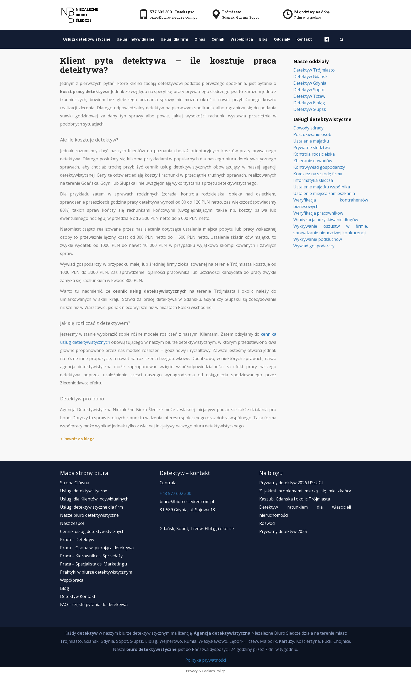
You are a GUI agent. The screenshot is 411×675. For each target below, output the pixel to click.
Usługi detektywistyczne (86, 39)
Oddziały (282, 39)
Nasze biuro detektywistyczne (89, 515)
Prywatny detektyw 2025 (283, 531)
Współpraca (242, 39)
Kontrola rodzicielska (314, 154)
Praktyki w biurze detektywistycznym (96, 572)
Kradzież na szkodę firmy (317, 174)
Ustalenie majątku (311, 141)
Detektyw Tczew (309, 96)
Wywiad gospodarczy (313, 246)
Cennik (218, 39)
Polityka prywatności (205, 660)
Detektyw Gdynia (309, 83)
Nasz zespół (72, 523)
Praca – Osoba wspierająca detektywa (97, 548)
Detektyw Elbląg (309, 103)
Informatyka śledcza (313, 180)
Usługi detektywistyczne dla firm (91, 507)
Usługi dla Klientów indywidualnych (94, 499)
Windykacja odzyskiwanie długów (325, 219)
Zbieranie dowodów (312, 161)
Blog (263, 39)
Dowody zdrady (308, 128)
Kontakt (304, 39)
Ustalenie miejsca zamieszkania (324, 193)
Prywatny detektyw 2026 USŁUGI (291, 483)
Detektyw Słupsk (309, 109)
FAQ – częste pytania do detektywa (94, 604)
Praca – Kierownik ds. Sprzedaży (91, 556)
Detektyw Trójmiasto (314, 70)
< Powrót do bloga (77, 438)
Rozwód (267, 523)
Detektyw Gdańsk (310, 76)
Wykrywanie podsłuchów (317, 239)
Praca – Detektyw (77, 539)
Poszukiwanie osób (312, 134)
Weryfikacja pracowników (318, 213)
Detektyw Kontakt (77, 596)
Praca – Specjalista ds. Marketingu (93, 564)
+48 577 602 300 (175, 493)
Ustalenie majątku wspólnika (321, 187)
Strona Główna (74, 483)
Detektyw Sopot (309, 89)
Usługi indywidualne (135, 39)
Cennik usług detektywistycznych (92, 531)
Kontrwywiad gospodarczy (319, 167)
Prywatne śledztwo (311, 147)
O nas (199, 39)
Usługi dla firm (174, 39)
